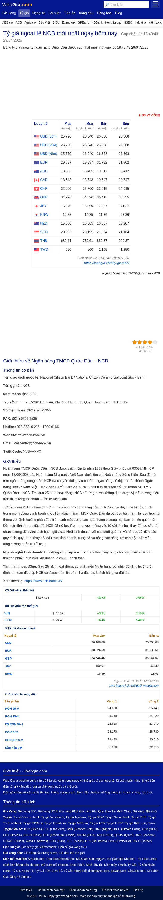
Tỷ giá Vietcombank (26, 817)
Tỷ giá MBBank (78, 823)
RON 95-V (12, 708)
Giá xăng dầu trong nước (40, 853)
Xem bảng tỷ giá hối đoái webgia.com (134, 685)
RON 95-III (12, 716)
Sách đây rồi (94, 864)
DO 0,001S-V (14, 740)
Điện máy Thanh (115, 864)
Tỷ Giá (132, 864)
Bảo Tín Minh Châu (118, 811)
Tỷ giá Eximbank (55, 823)
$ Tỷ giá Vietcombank (20, 628)
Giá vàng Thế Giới (145, 811)
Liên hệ (138, 890)
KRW (8, 674)
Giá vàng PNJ (68, 811)
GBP (8, 658)
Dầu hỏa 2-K (13, 748)
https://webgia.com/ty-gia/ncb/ (106, 263)
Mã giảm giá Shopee (120, 859)
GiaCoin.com (136, 870)
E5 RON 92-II (14, 724)
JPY (8, 666)
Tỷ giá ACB (97, 823)
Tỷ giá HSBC (115, 823)
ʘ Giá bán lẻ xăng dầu (21, 694)
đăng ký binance (20, 876)
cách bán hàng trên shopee (21, 864)
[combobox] (126, 4)
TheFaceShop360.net (60, 859)
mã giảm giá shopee (54, 864)
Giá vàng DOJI (48, 811)
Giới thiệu (26, 890)
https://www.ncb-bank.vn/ (43, 581)
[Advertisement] (81, 82)
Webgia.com (69, 896)
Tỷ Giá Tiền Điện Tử (48, 870)
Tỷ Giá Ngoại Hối (75, 870)
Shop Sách (77, 864)
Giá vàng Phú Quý (91, 811)
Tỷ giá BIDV (95, 817)
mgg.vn (100, 859)
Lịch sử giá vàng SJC (72, 847)
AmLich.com (36, 859)
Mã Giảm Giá (85, 859)
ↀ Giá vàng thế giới (19, 590)
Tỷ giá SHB (139, 817)
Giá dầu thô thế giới (72, 853)
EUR (8, 650)
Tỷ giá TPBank (33, 823)
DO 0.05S (11, 732)
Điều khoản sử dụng (83, 890)
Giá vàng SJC (27, 811)
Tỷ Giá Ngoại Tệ (23, 870)
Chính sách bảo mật (51, 890)
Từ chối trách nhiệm (115, 890)
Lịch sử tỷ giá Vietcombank (38, 847)
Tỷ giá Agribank (76, 817)
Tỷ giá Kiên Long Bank (140, 823)
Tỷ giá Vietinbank (52, 817)
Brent (8, 620)
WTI (7, 613)
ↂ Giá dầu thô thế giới (21, 606)
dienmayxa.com (98, 870)
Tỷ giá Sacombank (117, 817)
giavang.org (118, 870)
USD (8, 642)
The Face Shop (146, 859)
